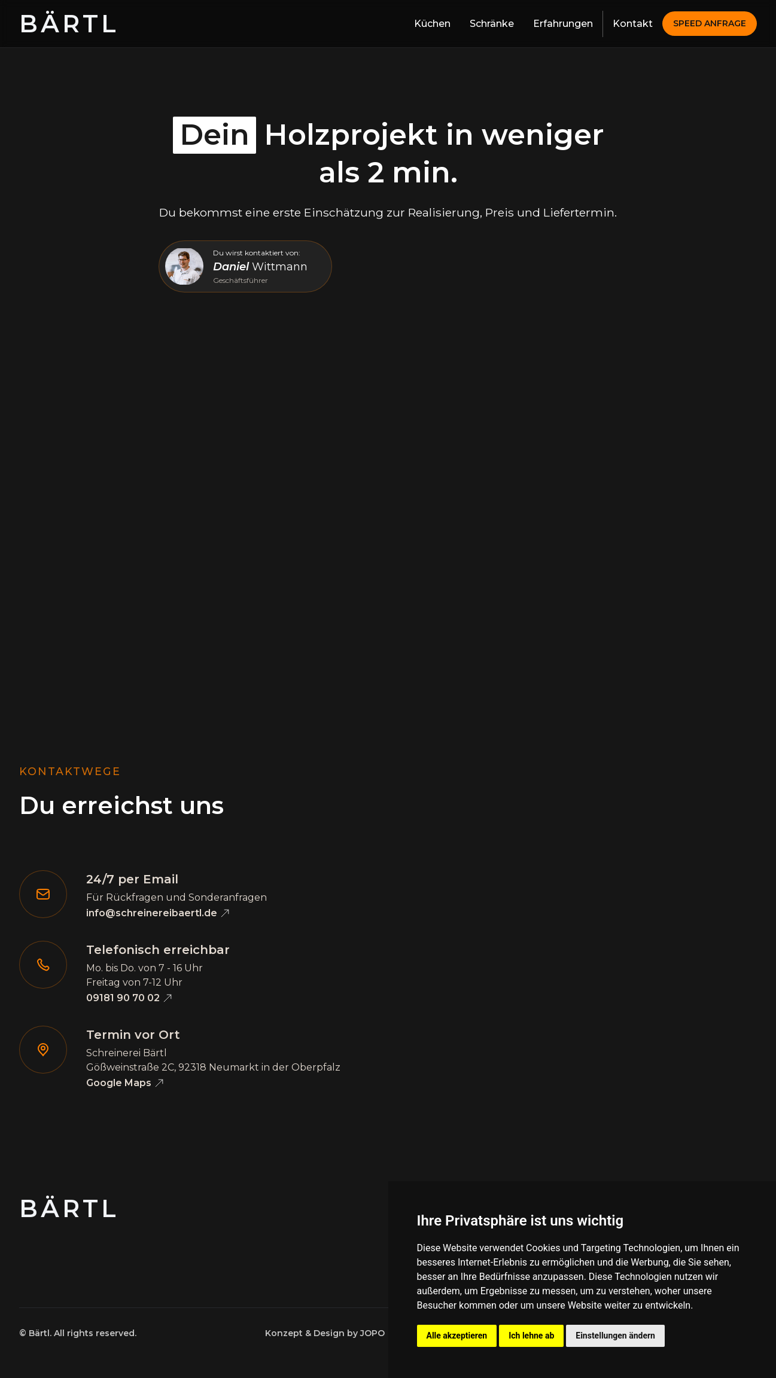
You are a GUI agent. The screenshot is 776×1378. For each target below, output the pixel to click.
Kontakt (633, 23)
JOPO (372, 1333)
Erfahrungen (563, 23)
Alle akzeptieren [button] (457, 1335)
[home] (69, 24)
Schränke (492, 23)
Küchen (432, 23)
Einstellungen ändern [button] (615, 1335)
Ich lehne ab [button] (531, 1335)
